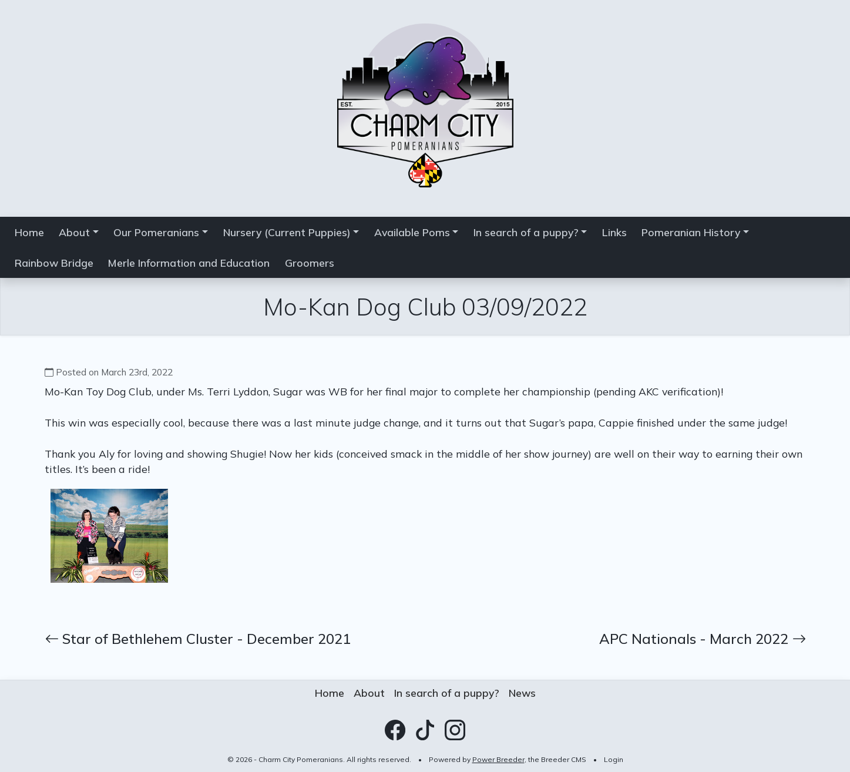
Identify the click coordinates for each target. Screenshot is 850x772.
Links (614, 232)
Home (29, 232)
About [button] (74, 232)
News (522, 692)
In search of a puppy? (446, 692)
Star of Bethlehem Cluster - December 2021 (198, 638)
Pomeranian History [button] (690, 232)
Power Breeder (498, 759)
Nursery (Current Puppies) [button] (287, 232)
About (369, 692)
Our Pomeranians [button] (156, 232)
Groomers (309, 262)
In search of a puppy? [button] (526, 232)
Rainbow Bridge (54, 262)
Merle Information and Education (189, 262)
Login (613, 759)
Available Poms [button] (412, 232)
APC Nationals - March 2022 (702, 638)
